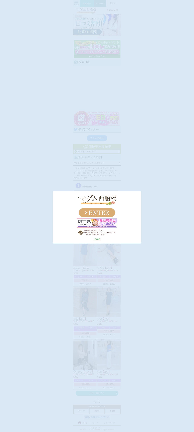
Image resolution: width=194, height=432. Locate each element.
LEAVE (97, 239)
